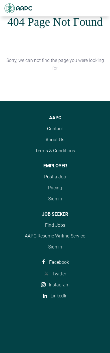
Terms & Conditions (55, 150)
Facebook (59, 262)
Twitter (59, 274)
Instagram (59, 285)
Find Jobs (55, 225)
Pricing (55, 188)
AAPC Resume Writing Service (55, 236)
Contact (55, 128)
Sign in (55, 199)
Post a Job (55, 177)
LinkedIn (59, 296)
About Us (55, 139)
